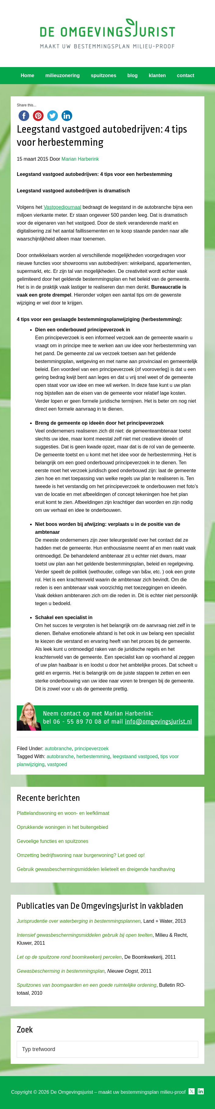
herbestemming (93, 756)
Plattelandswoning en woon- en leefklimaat (63, 813)
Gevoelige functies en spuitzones (52, 841)
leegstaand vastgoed (135, 756)
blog (132, 75)
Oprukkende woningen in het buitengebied (62, 827)
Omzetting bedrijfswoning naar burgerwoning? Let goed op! (81, 855)
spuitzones (103, 75)
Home (27, 75)
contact (185, 75)
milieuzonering (62, 75)
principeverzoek (92, 748)
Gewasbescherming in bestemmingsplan (60, 971)
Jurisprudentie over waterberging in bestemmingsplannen (78, 921)
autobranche (58, 748)
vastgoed (57, 764)
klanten (157, 75)
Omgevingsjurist (107, 33)
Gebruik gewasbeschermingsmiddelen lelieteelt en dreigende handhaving (96, 869)
